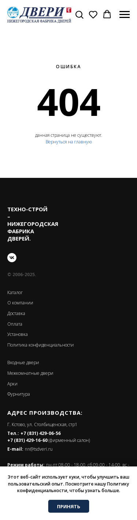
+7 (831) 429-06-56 (40, 433)
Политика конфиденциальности (40, 345)
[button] (79, 14)
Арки (12, 384)
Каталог (15, 292)
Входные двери (23, 362)
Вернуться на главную (69, 142)
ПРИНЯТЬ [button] (68, 506)
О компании (20, 303)
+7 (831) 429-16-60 (27, 440)
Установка (17, 334)
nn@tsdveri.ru (39, 449)
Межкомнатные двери (30, 373)
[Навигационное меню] (124, 14)
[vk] (11, 257)
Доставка (16, 313)
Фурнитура (18, 394)
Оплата (14, 324)
